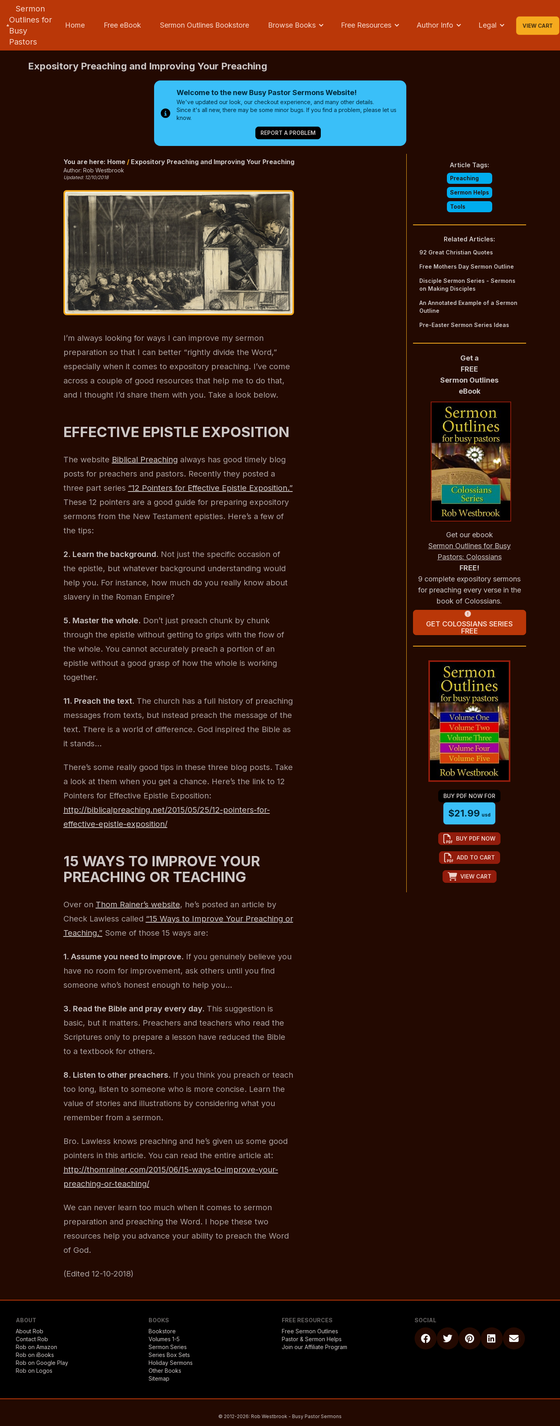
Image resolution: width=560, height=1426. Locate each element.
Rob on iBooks (35, 1354)
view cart (469, 876)
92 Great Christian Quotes (456, 252)
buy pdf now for (469, 795)
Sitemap (159, 1378)
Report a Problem (288, 132)
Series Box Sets (169, 1354)
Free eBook (122, 25)
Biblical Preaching (145, 459)
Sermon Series (168, 1347)
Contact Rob (32, 1339)
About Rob (29, 1331)
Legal (487, 25)
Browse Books (292, 25)
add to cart (469, 857)
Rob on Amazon (36, 1347)
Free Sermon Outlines (310, 1331)
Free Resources (366, 25)
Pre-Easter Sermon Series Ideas (464, 324)
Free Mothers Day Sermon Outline (466, 266)
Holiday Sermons (171, 1362)
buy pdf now (469, 838)
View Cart (537, 25)
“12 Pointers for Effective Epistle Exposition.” (210, 488)
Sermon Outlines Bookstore (204, 25)
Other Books (165, 1370)
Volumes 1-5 (164, 1339)
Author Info (435, 25)
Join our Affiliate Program (314, 1347)
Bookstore (162, 1331)
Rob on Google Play (42, 1362)
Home (75, 25)
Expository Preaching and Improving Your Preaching (212, 162)
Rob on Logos (34, 1370)
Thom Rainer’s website (138, 904)
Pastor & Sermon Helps (312, 1339)
